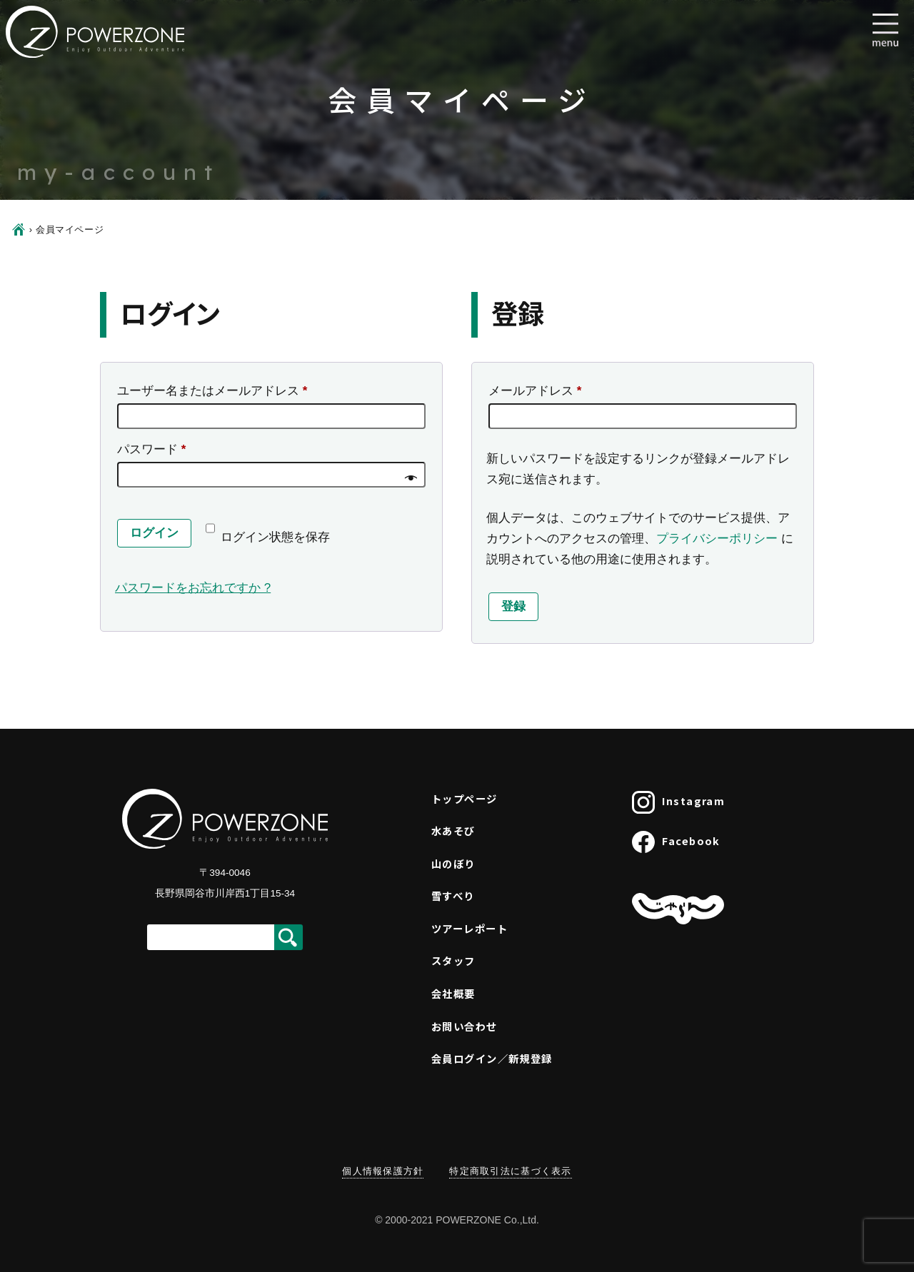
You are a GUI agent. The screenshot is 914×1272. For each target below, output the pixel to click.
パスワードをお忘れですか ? (193, 588)
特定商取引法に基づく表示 (510, 1171)
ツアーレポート (469, 928)
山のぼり (453, 863)
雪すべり (453, 895)
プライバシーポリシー (717, 538)
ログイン (154, 533)
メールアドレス (540, 391)
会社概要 (453, 993)
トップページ (464, 798)
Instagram (678, 802)
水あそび (453, 830)
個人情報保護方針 (382, 1171)
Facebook (676, 842)
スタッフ (453, 960)
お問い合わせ (464, 1026)
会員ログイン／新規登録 (492, 1058)
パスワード (157, 450)
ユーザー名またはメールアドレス (217, 391)
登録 (513, 606)
